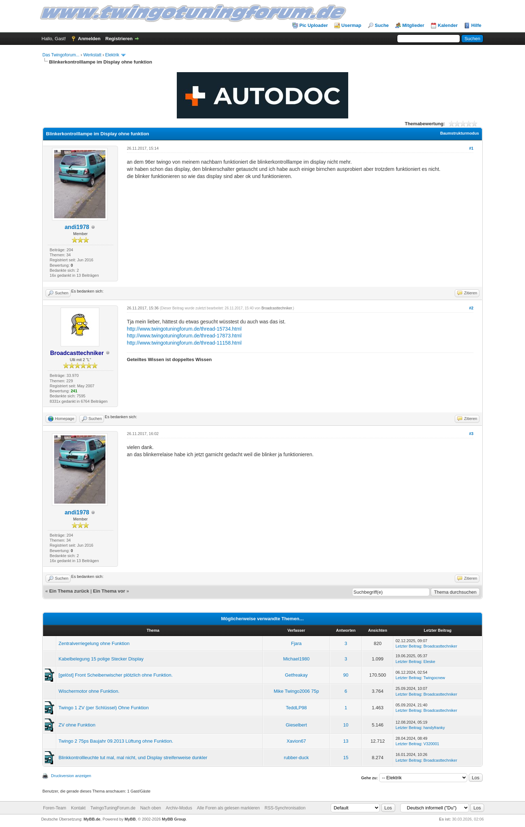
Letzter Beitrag (408, 646)
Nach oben (150, 807)
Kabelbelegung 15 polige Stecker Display (100, 659)
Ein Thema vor (109, 591)
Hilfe (476, 25)
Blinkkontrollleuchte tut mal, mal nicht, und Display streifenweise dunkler (132, 757)
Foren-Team (54, 807)
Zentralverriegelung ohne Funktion (93, 643)
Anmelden (89, 38)
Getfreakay (296, 675)
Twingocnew (434, 678)
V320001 (431, 744)
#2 (471, 308)
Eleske (429, 661)
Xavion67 (296, 741)
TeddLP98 (296, 707)
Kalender (448, 25)
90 (345, 675)
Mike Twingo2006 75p (296, 691)
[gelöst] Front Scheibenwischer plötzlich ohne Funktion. (115, 675)
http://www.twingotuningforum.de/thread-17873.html (184, 335)
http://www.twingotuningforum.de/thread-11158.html (184, 343)
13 (345, 741)
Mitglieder (413, 25)
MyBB (130, 819)
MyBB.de (92, 819)
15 (345, 757)
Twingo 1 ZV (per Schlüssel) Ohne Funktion (103, 707)
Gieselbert (296, 725)
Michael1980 (296, 659)
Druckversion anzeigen (71, 776)
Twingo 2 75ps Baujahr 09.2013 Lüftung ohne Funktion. (115, 741)
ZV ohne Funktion (76, 725)
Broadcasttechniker (276, 308)
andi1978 (77, 227)
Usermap (351, 25)
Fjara (296, 643)
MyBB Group (174, 819)
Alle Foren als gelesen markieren (228, 807)
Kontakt (78, 807)
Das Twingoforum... (60, 54)
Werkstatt (92, 54)
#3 (471, 433)
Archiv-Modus (179, 807)
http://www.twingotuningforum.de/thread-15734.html (184, 329)
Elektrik (112, 54)
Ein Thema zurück (69, 591)
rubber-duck (296, 757)
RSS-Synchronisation (285, 807)
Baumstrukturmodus (459, 133)
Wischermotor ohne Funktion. (88, 691)
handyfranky (434, 727)
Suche (382, 25)
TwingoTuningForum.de (113, 807)
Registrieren (119, 38)
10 (345, 725)
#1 (471, 148)
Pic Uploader (313, 25)
